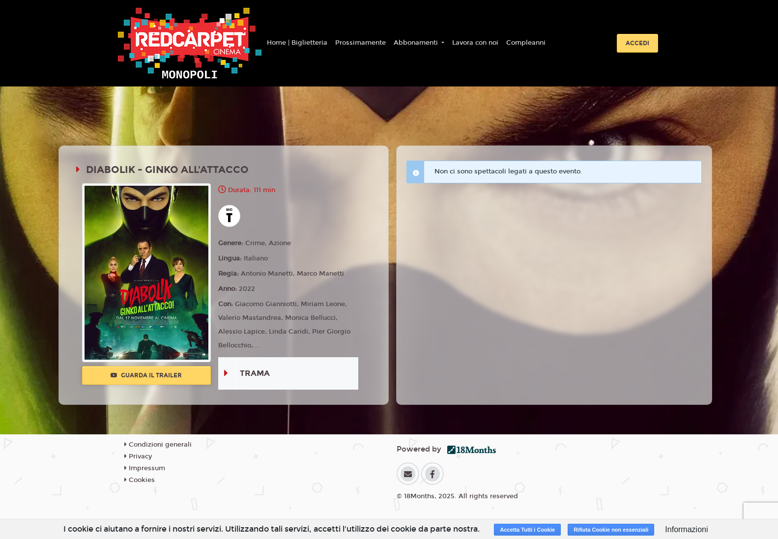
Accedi (637, 43)
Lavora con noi (475, 43)
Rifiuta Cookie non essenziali (611, 530)
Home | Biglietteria (297, 43)
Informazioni (686, 529)
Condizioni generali (158, 445)
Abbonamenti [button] (417, 43)
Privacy (138, 456)
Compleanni (526, 43)
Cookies (139, 480)
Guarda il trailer (146, 375)
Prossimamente (360, 43)
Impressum (144, 468)
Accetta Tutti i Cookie (527, 530)
